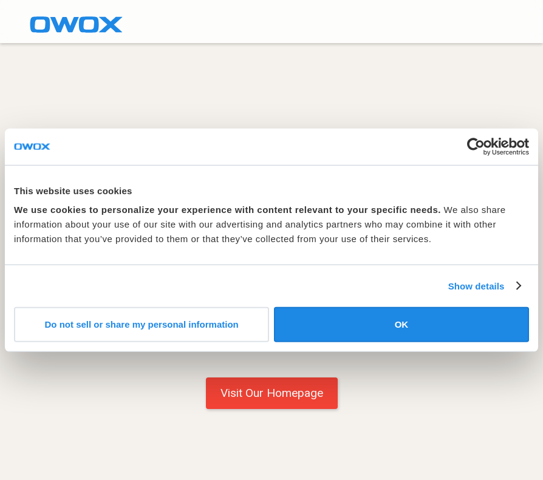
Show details (476, 285)
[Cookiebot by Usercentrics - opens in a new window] (476, 146)
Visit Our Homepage (271, 393)
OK (402, 324)
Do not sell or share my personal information (142, 324)
